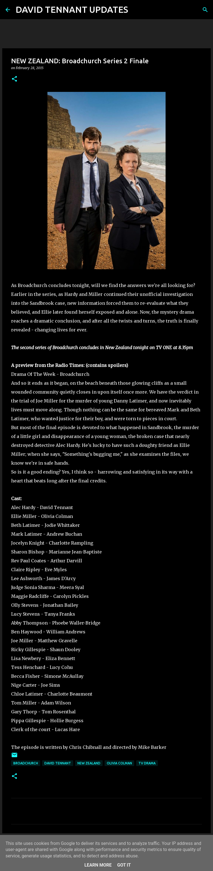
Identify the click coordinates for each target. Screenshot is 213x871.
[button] (14, 79)
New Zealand (88, 763)
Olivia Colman (119, 763)
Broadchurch (25, 763)
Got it (124, 865)
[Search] (136, 9)
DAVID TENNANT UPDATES (72, 9)
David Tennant (57, 763)
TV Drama (147, 763)
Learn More (97, 865)
